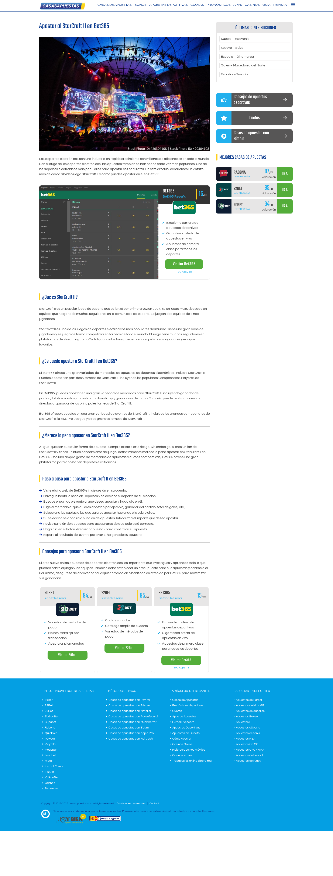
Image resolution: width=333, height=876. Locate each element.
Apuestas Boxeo (247, 716)
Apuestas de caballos (250, 711)
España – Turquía (234, 74)
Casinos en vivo (182, 755)
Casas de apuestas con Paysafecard (133, 716)
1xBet (49, 699)
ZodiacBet (52, 716)
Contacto (155, 803)
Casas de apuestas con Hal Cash (131, 738)
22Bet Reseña (112, 598)
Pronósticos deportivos (187, 705)
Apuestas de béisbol (249, 755)
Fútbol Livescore (183, 722)
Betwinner (51, 788)
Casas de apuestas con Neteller (130, 711)
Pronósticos (219, 4)
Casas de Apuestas (114, 4)
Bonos (140, 4)
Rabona (50, 727)
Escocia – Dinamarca (237, 57)
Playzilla (50, 744)
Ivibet (48, 760)
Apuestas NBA (245, 738)
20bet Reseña (55, 598)
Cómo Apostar (182, 738)
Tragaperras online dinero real (192, 760)
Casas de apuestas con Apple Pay (131, 733)
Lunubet (50, 755)
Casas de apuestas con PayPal (129, 699)
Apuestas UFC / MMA (250, 749)
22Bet (49, 705)
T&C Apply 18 (184, 272)
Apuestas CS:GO (247, 744)
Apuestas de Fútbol (249, 699)
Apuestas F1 (244, 722)
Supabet (50, 722)
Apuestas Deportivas (168, 4)
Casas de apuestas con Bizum (129, 727)
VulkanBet (52, 777)
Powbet (50, 738)
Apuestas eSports (248, 727)
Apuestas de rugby (248, 760)
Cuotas (197, 4)
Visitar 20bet (67, 655)
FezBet (49, 771)
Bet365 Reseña (174, 196)
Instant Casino (54, 766)
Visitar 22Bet (124, 648)
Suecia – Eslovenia (235, 39)
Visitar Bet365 (184, 264)
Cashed (50, 782)
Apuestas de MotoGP (250, 705)
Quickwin (51, 733)
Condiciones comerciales (131, 803)
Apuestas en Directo (186, 733)
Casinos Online (182, 744)
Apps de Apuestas (184, 716)
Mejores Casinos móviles (188, 749)
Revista (280, 4)
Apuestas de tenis (248, 733)
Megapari (51, 749)
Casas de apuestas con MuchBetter (133, 722)
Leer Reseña (242, 176)
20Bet (49, 711)
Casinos (252, 4)
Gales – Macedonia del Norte (243, 65)
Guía (266, 4)
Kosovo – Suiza (232, 48)
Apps (237, 4)
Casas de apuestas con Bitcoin (129, 705)
